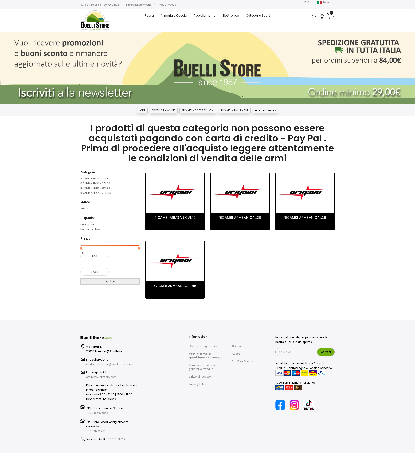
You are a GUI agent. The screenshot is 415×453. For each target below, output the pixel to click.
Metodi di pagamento (203, 346)
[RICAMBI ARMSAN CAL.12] (94, 178)
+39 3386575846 (97, 413)
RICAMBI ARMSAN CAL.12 (175, 217)
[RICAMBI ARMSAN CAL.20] (95, 183)
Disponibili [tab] (88, 218)
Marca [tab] (85, 202)
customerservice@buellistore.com (109, 364)
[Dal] (94, 256)
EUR (307, 2)
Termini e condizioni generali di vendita (202, 367)
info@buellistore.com (136, 4)
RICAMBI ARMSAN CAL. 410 (175, 285)
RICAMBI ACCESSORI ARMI (198, 110)
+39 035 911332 (115, 439)
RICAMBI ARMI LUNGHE (235, 110)
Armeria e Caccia (163, 110)
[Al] (94, 272)
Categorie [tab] (88, 172)
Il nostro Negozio (165, 4)
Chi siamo (238, 346)
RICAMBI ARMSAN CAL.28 (305, 217)
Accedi (236, 354)
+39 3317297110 (96, 431)
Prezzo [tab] (85, 239)
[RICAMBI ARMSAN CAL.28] (95, 188)
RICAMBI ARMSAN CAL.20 (240, 217)
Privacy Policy (198, 384)
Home (142, 110)
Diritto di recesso (200, 376)
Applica (110, 281)
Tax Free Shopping (244, 361)
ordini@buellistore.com (101, 377)
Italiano (326, 2)
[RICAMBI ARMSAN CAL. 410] (96, 193)
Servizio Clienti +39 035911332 (99, 4)
